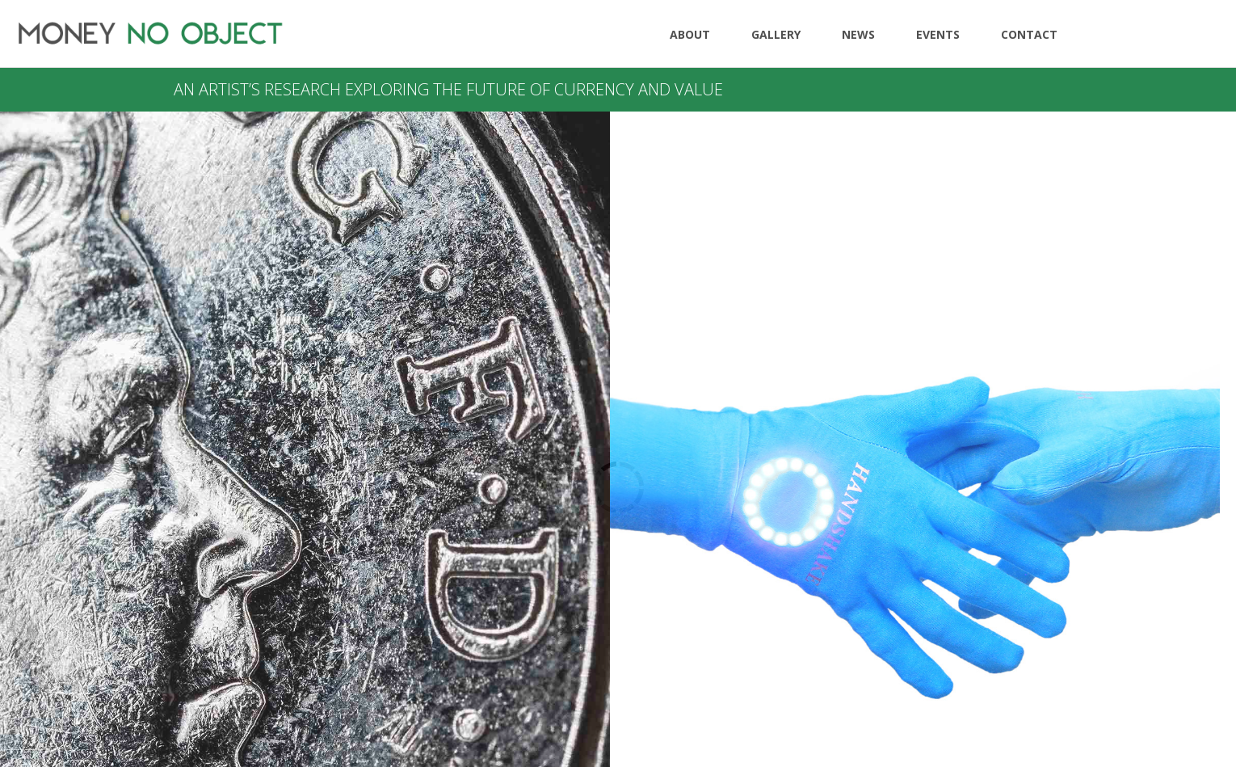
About (690, 34)
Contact (1029, 34)
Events (938, 34)
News (858, 34)
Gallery (776, 34)
